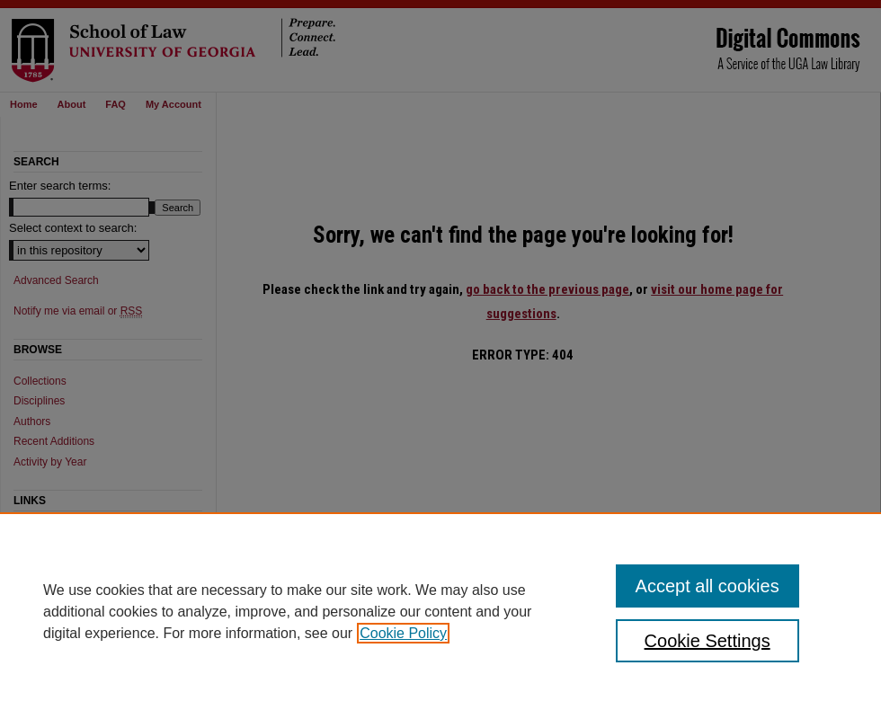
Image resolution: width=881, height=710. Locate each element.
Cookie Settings (707, 641)
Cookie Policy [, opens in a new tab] (403, 633)
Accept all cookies (707, 586)
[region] (440, 611)
